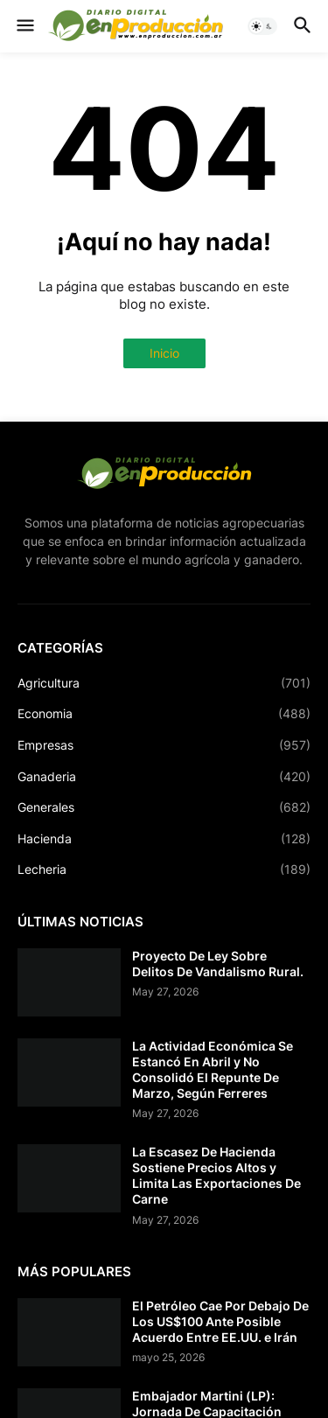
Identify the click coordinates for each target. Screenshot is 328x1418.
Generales (164, 807)
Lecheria (164, 869)
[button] (24, 26)
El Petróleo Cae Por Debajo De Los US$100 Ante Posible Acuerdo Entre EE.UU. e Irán (220, 1321)
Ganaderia (164, 777)
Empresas (164, 745)
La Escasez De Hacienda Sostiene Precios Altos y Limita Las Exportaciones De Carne (216, 1175)
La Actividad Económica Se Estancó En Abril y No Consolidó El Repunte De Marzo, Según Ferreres (212, 1069)
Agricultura (164, 683)
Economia (164, 714)
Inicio (164, 353)
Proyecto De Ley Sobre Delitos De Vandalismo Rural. (218, 963)
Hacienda (164, 839)
